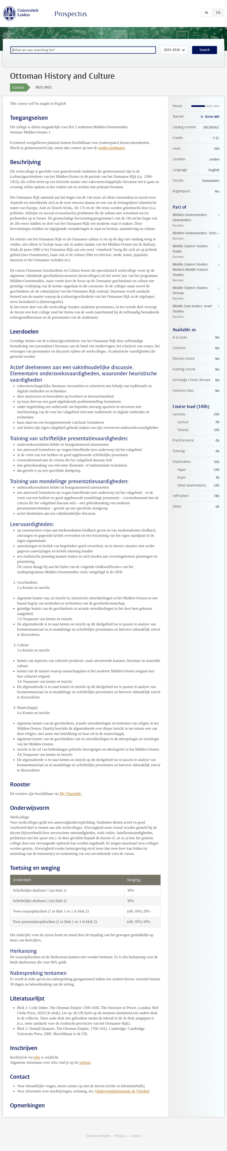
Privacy (120, 1136)
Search (204, 50)
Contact (135, 1136)
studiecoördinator (111, 148)
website (85, 1062)
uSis (36, 1057)
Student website (98, 1136)
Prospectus (70, 13)
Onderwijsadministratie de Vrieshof (122, 1091)
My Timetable (70, 794)
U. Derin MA (210, 117)
